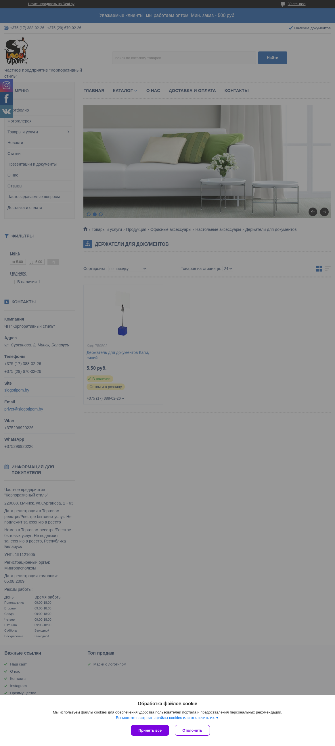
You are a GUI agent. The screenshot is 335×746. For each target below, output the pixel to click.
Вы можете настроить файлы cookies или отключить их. (165, 718)
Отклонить (192, 730)
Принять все (150, 730)
